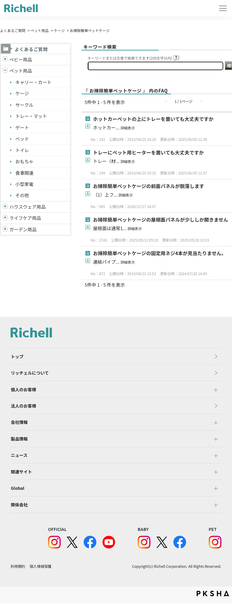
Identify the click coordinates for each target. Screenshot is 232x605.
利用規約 (18, 568)
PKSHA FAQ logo (213, 595)
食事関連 (24, 173)
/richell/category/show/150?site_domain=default (5, 229)
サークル (24, 105)
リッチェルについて (30, 373)
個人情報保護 (40, 568)
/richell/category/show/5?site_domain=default (5, 59)
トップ (17, 356)
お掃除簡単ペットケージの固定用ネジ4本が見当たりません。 (159, 253)
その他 (22, 195)
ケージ (59, 30)
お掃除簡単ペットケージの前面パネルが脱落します (148, 186)
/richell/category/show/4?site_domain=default (5, 71)
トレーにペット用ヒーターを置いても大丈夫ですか (148, 152)
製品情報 (19, 440)
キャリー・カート (33, 82)
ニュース (19, 456)
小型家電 (24, 184)
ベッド (22, 139)
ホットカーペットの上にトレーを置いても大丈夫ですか (153, 118)
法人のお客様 (23, 406)
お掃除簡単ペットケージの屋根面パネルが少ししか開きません (160, 219)
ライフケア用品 (25, 218)
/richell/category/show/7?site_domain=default (5, 207)
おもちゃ (24, 161)
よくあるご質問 (12, 30)
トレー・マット (31, 116)
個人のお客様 (23, 390)
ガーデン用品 (23, 229)
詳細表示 (128, 127)
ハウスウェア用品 (27, 207)
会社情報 (19, 423)
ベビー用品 (20, 59)
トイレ (22, 150)
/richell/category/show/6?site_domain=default (5, 218)
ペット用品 (40, 30)
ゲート (22, 127)
